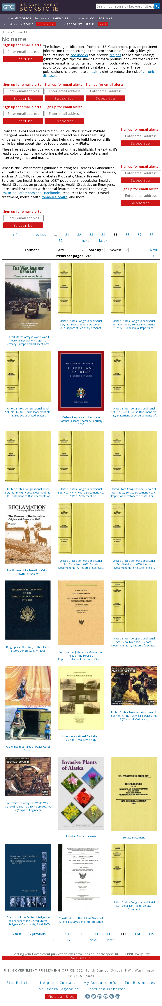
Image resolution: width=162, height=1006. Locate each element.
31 (67, 234)
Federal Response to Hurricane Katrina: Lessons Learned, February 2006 (81, 421)
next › (86, 240)
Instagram (99, 996)
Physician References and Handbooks (31, 193)
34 (103, 234)
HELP (90, 24)
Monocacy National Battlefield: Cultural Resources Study (81, 738)
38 (151, 234)
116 (53, 940)
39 (60, 240)
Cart (103, 24)
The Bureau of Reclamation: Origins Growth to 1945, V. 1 (28, 572)
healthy (95, 71)
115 (151, 934)
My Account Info (100, 982)
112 (109, 934)
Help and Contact (57, 982)
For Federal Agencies (57, 989)
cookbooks (79, 55)
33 (91, 234)
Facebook (87, 996)
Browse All (16, 18)
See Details (81, 958)
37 (139, 234)
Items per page (69, 256)
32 (79, 234)
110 (81, 934)
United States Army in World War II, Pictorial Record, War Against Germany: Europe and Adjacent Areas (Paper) (28, 340)
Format (31, 250)
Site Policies (19, 982)
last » (103, 240)
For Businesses (140, 982)
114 (137, 934)
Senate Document (134, 837)
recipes (115, 55)
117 (67, 940)
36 (127, 234)
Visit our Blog (61, 996)
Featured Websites (106, 989)
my (71, 24)
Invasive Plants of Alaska (81, 836)
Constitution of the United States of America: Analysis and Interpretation (81, 919)
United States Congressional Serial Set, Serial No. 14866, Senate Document (134, 905)
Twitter (93, 996)
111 (95, 934)
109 (68, 934)
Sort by (95, 250)
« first (17, 234)
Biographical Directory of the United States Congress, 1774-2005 (28, 648)
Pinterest (111, 996)
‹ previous (38, 234)
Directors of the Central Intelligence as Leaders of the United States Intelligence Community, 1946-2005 (28, 921)
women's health (54, 197)
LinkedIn (117, 996)
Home (6, 32)
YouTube (105, 996)
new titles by (30, 24)
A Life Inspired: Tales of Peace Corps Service (28, 748)
